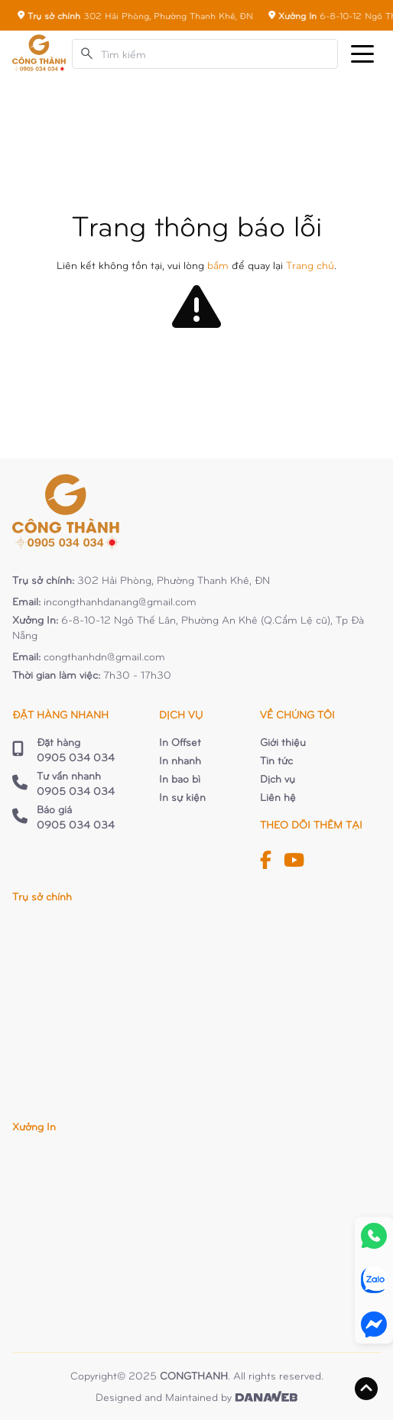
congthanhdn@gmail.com (104, 656)
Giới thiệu (283, 741)
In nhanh (180, 760)
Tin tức (276, 760)
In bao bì (179, 778)
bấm (218, 264)
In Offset (180, 741)
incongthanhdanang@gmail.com (120, 601)
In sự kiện (182, 796)
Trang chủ (310, 264)
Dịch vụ (277, 778)
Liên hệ (278, 796)
